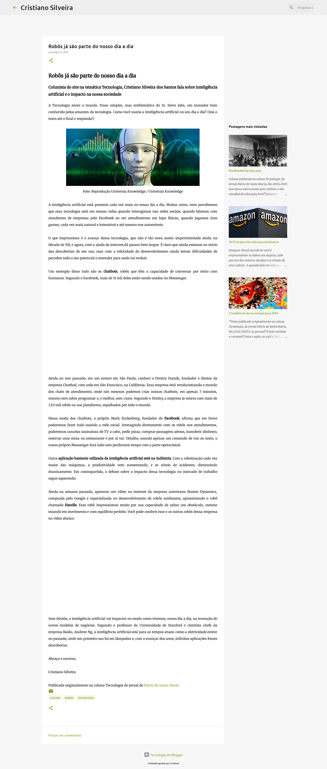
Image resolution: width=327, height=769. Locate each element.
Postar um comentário (64, 735)
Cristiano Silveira (47, 7)
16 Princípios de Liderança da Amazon (254, 242)
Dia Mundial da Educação (245, 171)
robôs (69, 698)
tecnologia (86, 698)
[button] (50, 61)
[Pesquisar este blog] (293, 8)
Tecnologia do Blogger (163, 755)
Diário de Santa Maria (161, 685)
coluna (55, 698)
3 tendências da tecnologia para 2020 (253, 313)
